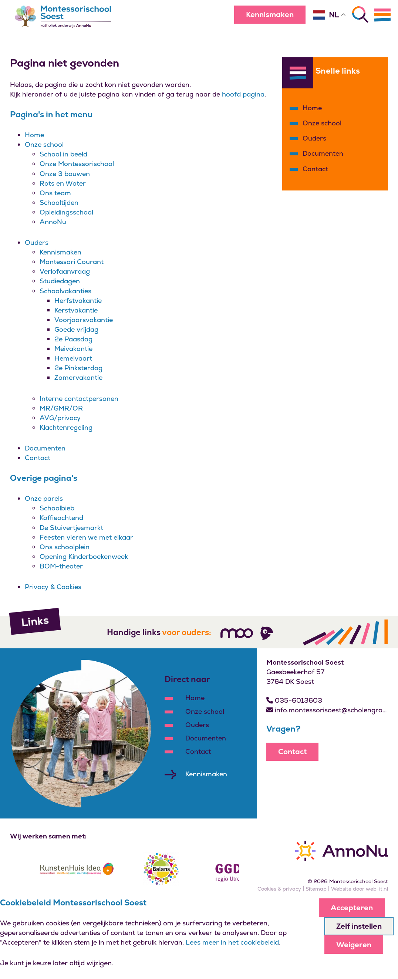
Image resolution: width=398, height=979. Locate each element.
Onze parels (44, 498)
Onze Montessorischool (77, 163)
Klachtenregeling (66, 427)
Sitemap (316, 888)
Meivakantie (73, 348)
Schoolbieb (57, 508)
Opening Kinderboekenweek (84, 556)
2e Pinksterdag (78, 368)
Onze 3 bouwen (65, 173)
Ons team (55, 193)
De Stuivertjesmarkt (71, 527)
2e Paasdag (73, 339)
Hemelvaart (73, 358)
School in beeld (63, 154)
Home (34, 135)
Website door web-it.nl (359, 888)
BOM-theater (61, 566)
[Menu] (382, 15)
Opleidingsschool (66, 212)
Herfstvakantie (78, 300)
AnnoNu (53, 221)
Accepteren (352, 907)
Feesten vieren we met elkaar (86, 537)
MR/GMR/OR (61, 408)
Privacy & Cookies (53, 587)
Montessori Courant (72, 261)
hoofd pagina (243, 94)
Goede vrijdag (76, 329)
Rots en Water (63, 183)
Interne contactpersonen (79, 398)
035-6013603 (294, 700)
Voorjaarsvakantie (83, 319)
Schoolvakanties (65, 291)
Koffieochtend (61, 517)
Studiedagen (60, 281)
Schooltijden (59, 202)
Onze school (44, 144)
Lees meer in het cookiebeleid (232, 942)
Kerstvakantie (76, 310)
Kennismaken (270, 14)
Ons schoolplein (65, 547)
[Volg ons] (236, 633)
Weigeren (353, 944)
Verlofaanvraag (65, 271)
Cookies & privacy (279, 888)
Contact (37, 457)
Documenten (45, 448)
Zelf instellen (359, 926)
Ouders (36, 242)
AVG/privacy (60, 417)
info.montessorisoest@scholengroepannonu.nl (327, 710)
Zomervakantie (78, 377)
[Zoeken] (360, 14)
